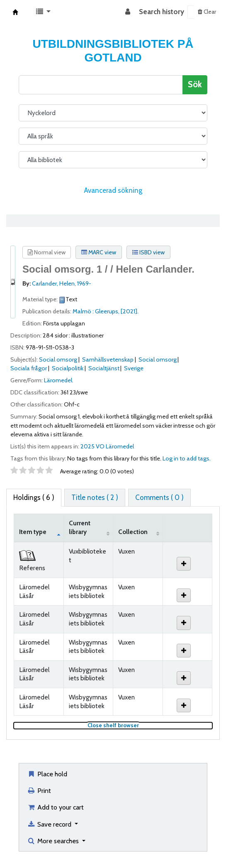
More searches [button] (53, 841)
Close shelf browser (140, 725)
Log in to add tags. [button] (187, 458)
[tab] (94, 498)
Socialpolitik (67, 368)
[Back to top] (200, 838)
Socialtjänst (103, 368)
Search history (161, 11)
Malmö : (84, 311)
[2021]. (130, 311)
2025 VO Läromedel (107, 446)
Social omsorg (58, 359)
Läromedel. (58, 380)
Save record (50, 824)
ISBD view (148, 252)
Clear (207, 11)
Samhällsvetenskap (108, 359)
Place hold (47, 774)
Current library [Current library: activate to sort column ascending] (79, 527)
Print (39, 790)
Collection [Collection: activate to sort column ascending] (133, 532)
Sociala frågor (28, 368)
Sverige (133, 368)
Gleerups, (108, 311)
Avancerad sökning (113, 190)
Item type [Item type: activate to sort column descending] (32, 532)
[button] (43, 12)
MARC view (98, 252)
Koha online (15, 12)
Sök (195, 84)
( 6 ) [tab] (33, 497)
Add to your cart (55, 807)
